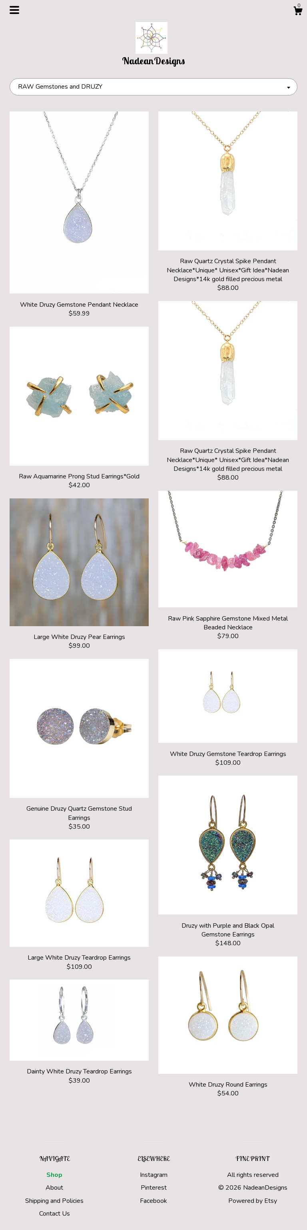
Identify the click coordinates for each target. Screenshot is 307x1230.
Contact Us (54, 1213)
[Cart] (297, 12)
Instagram (153, 1174)
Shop (54, 1174)
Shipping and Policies (54, 1200)
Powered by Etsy (252, 1200)
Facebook (153, 1200)
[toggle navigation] (14, 10)
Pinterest (154, 1187)
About (54, 1187)
